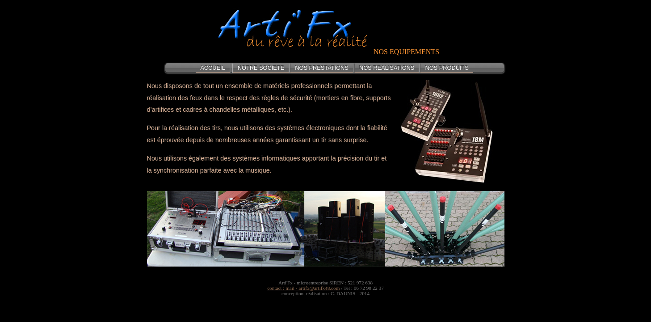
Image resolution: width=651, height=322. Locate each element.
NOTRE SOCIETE (261, 67)
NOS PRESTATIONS (322, 67)
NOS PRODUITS (446, 67)
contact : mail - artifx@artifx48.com (303, 288)
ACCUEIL (212, 67)
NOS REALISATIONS (387, 67)
